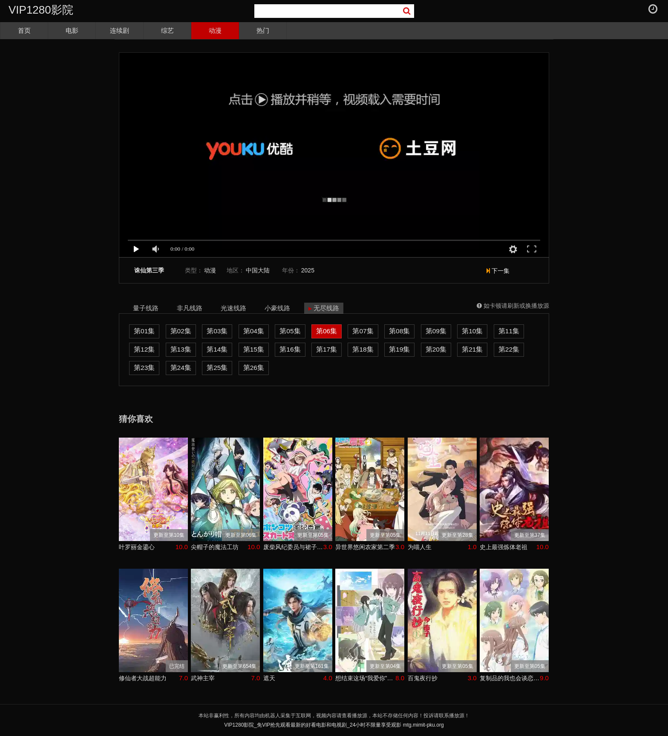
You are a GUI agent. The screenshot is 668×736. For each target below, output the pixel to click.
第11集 (508, 331)
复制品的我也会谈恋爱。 (510, 678)
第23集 (144, 367)
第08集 (399, 331)
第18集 (362, 349)
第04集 (253, 331)
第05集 (289, 331)
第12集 (144, 349)
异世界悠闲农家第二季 (365, 547)
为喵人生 (420, 547)
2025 (307, 270)
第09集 (436, 331)
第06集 (326, 331)
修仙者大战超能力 (143, 678)
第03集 (217, 331)
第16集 (289, 349)
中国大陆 (258, 270)
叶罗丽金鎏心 (137, 547)
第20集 (436, 349)
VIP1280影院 (41, 9)
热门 (262, 30)
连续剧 (119, 30)
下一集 (498, 270)
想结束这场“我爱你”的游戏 (365, 678)
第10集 (472, 331)
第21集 (472, 349)
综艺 (167, 30)
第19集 (399, 349)
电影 (72, 30)
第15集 (253, 349)
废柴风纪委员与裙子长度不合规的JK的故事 (293, 547)
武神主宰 (203, 678)
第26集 (253, 367)
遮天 (269, 678)
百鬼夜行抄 (423, 678)
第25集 (217, 367)
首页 (24, 30)
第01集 (144, 331)
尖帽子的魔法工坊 (215, 547)
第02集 (180, 331)
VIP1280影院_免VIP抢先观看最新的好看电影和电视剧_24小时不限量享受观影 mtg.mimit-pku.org (333, 725)
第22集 (508, 349)
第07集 (362, 331)
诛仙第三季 (149, 270)
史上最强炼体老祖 (503, 547)
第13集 (180, 349)
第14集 (217, 349)
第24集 (180, 367)
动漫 (215, 30)
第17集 (326, 349)
